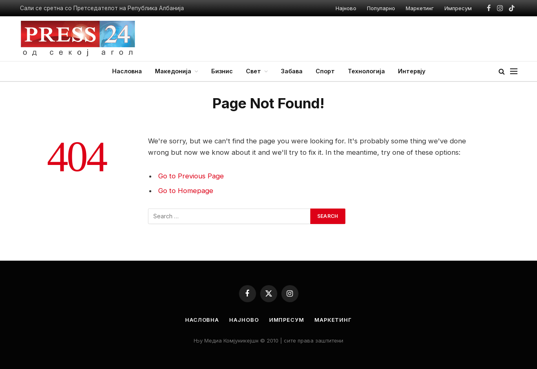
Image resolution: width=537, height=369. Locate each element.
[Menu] (513, 71)
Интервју (411, 71)
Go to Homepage (185, 191)
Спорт (325, 71)
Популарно (381, 8)
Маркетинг (420, 8)
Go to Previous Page (191, 176)
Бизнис (222, 71)
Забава (292, 71)
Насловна (127, 71)
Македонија (173, 71)
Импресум (458, 8)
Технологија (366, 71)
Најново (346, 8)
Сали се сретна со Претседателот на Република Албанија (102, 8)
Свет (253, 71)
